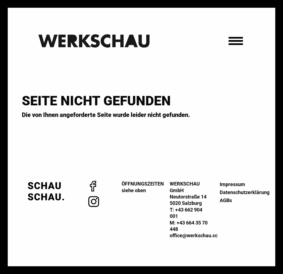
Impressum (232, 184)
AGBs (226, 200)
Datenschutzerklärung (237, 192)
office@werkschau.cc (194, 235)
